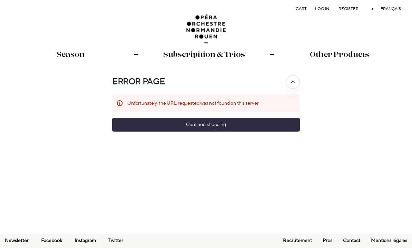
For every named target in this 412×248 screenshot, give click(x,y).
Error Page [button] (138, 81)
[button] (206, 125)
